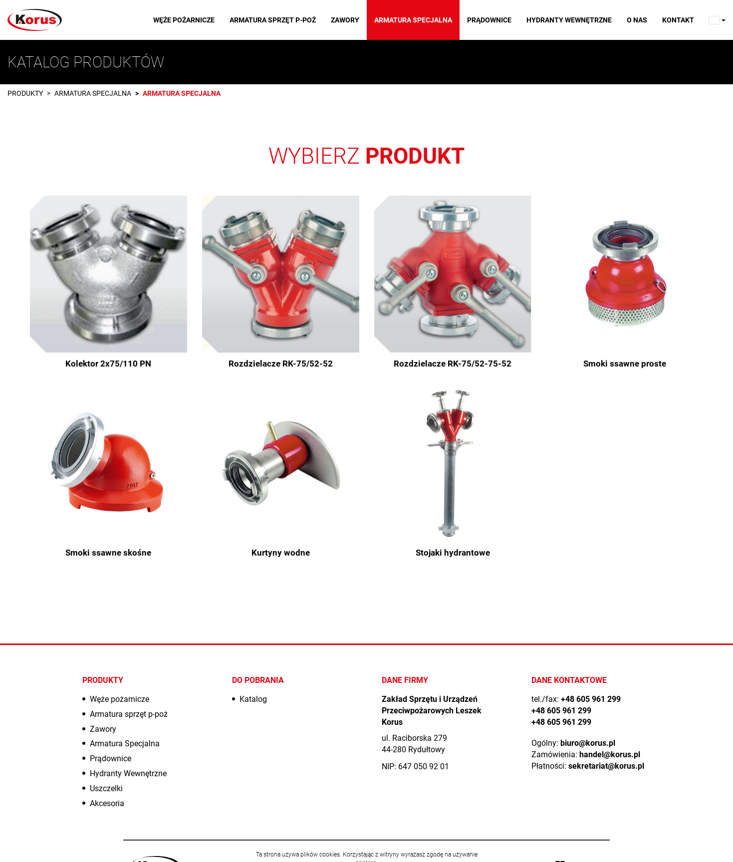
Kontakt (678, 20)
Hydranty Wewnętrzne (569, 20)
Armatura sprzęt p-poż (273, 20)
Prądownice (489, 20)
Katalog (253, 699)
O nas (637, 20)
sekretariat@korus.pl (606, 766)
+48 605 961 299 (591, 699)
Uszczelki (106, 788)
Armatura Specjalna (413, 20)
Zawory (345, 20)
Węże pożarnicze (184, 20)
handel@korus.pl (609, 754)
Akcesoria (107, 803)
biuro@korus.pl (587, 743)
